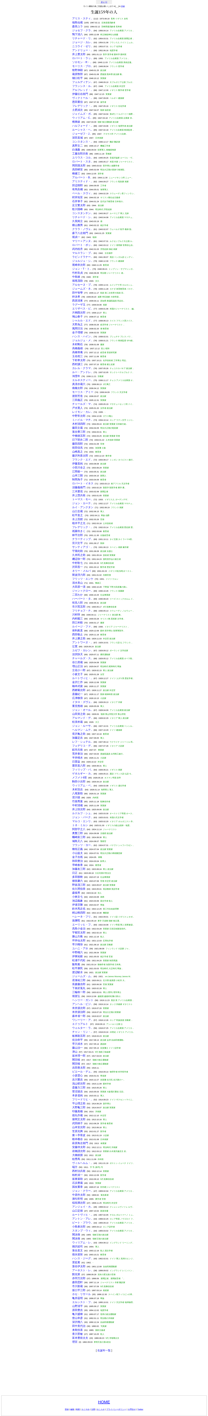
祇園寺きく (78, 531)
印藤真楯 (77, 1111)
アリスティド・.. (82, 181)
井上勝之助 (78, 638)
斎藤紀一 (77, 694)
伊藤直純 (77, 463)
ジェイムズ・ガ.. (82, 113)
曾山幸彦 (77, 1318)
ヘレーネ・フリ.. (82, 916)
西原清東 (77, 300)
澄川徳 (76, 797)
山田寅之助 (78, 713)
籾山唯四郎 (78, 912)
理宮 (74, 1341)
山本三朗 (77, 475)
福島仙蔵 (77, 22)
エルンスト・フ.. (82, 1302)
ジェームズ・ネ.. (82, 288)
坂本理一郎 (78, 1055)
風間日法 (77, 328)
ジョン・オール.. (82, 709)
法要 (93, 1409)
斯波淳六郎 (78, 574)
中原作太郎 (78, 1194)
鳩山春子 (77, 316)
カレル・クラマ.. (82, 368)
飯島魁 (76, 964)
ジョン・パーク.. (82, 817)
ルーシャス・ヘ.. (82, 129)
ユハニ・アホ (80, 948)
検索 (78, 1409)
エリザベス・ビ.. (82, 308)
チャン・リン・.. (82, 1031)
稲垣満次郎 (78, 1202)
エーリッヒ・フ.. (82, 924)
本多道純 (77, 1095)
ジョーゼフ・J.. (81, 133)
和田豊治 (77, 860)
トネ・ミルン (80, 825)
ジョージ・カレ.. (82, 42)
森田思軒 (77, 1282)
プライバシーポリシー (116, 1409)
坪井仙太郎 (78, 940)
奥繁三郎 (77, 833)
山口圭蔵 (77, 511)
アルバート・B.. (81, 177)
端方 (74, 1166)
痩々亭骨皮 (78, 1135)
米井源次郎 (78, 1008)
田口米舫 (77, 622)
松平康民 (77, 968)
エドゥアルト (80, 1023)
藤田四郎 (77, 443)
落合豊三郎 (78, 431)
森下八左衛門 (80, 233)
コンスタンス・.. (82, 141)
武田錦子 (77, 1123)
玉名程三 (77, 356)
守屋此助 (77, 550)
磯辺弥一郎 (78, 558)
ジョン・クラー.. (82, 1190)
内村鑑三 (77, 618)
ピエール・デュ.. (82, 1071)
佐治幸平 (77, 1039)
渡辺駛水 (77, 972)
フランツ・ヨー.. (82, 845)
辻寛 (74, 646)
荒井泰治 (77, 753)
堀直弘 (76, 996)
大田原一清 (78, 586)
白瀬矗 (76, 149)
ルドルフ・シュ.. (82, 813)
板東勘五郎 (78, 1035)
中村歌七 (77, 562)
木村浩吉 (78, 789)
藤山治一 (77, 1047)
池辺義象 (77, 900)
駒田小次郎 (78, 781)
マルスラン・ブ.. (82, 252)
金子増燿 (77, 332)
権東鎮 (76, 121)
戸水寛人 (77, 407)
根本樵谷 (77, 1139)
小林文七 (77, 896)
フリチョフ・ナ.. (82, 610)
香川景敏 (77, 1333)
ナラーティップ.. (82, 539)
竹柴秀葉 (77, 801)
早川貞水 (77, 1043)
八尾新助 (77, 793)
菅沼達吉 (77, 1091)
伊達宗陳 (77, 904)
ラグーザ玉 (78, 304)
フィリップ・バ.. (82, 769)
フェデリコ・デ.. (82, 745)
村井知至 (77, 197)
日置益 (76, 761)
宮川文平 (77, 543)
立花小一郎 (78, 670)
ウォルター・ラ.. (82, 1027)
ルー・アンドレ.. (82, 372)
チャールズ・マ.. (82, 403)
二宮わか (77, 594)
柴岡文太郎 (78, 1119)
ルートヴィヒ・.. (82, 678)
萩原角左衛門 (80, 1143)
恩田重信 (77, 101)
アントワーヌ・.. (82, 642)
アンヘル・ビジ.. (82, 1004)
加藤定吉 (77, 737)
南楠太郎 (77, 388)
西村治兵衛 (78, 1170)
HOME (104, 1402)
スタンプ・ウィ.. (82, 1230)
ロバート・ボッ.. (82, 244)
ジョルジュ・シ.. (82, 260)
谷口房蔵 (77, 662)
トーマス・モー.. (82, 499)
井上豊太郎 (78, 54)
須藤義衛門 (78, 487)
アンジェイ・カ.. (82, 1206)
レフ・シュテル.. (82, 741)
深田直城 (77, 137)
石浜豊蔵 (77, 1182)
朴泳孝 (76, 296)
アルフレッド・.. (82, 89)
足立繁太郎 (78, 205)
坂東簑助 (77, 1178)
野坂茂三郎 (78, 884)
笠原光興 (77, 1131)
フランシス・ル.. (82, 86)
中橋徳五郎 (78, 435)
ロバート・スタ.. (82, 161)
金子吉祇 (77, 857)
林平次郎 (77, 535)
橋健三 (76, 173)
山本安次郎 (78, 1127)
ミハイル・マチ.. (82, 419)
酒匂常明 (77, 1198)
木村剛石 (77, 344)
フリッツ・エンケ (82, 578)
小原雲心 (77, 1075)
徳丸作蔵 (77, 1115)
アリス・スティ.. (82, 18)
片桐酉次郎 (78, 312)
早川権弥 (77, 944)
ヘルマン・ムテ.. (82, 729)
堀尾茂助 (77, 280)
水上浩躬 (77, 519)
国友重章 (77, 1186)
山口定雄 (77, 1210)
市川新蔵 (77, 1286)
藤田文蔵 (77, 427)
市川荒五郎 (78, 606)
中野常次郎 (78, 415)
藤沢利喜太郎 (80, 455)
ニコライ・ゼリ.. (82, 46)
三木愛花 (77, 491)
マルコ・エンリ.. (82, 821)
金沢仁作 (77, 682)
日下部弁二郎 (80, 439)
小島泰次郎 (78, 1226)
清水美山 (77, 582)
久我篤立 (77, 221)
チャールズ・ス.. (82, 658)
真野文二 (77, 145)
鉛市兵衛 (77, 749)
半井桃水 (77, 757)
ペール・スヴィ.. (82, 193)
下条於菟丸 (78, 988)
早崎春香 (77, 864)
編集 (72, 1409)
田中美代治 (78, 1325)
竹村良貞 (77, 272)
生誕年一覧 (104, 1350)
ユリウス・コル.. (82, 157)
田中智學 (77, 292)
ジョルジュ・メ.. (82, 340)
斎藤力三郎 (78, 1087)
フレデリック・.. (82, 105)
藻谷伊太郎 (78, 1266)
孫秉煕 (76, 920)
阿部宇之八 (78, 829)
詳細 (123, 6)
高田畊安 (77, 169)
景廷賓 (76, 1262)
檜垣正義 (77, 849)
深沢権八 (77, 1321)
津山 (74, 1051)
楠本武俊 (77, 686)
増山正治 (77, 666)
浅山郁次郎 (78, 1083)
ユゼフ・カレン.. (82, 650)
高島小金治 (78, 928)
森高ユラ (77, 26)
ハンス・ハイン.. (82, 336)
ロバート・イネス (82, 483)
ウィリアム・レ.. (82, 1242)
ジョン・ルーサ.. (82, 725)
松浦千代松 (78, 960)
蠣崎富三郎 (78, 837)
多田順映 (77, 876)
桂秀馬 (76, 1159)
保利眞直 (77, 630)
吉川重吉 (77, 1079)
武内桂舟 (77, 248)
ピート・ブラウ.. (82, 1222)
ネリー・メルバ (81, 570)
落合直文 (77, 1250)
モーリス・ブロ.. (82, 66)
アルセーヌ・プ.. (82, 284)
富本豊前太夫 (80, 1337)
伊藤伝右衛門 (80, 93)
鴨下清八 (77, 34)
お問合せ (132, 1409)
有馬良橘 (77, 189)
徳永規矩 (77, 1254)
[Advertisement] (104, 1374)
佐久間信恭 (78, 888)
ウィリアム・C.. (82, 117)
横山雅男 (77, 225)
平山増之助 (78, 1103)
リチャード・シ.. (82, 217)
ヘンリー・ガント (82, 1000)
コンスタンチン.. (82, 213)
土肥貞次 (77, 109)
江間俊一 (77, 471)
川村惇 (76, 614)
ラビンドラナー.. (82, 256)
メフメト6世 (79, 777)
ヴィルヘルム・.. (82, 1163)
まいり (104, 2)
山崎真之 (77, 451)
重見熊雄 (77, 705)
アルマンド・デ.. (82, 717)
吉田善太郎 (78, 1067)
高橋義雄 (78, 348)
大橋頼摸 (77, 1155)
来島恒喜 (77, 1329)
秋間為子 (77, 479)
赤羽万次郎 (78, 1278)
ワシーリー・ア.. (82, 1019)
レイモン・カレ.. (82, 411)
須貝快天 (77, 654)
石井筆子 (77, 201)
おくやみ (86, 1409)
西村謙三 (77, 364)
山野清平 (77, 1306)
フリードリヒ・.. (82, 1099)
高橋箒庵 (77, 352)
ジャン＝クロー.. (82, 590)
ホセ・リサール (81, 1294)
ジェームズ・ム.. (82, 976)
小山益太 (77, 853)
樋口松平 (77, 78)
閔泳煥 (76, 1234)
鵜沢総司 (77, 1246)
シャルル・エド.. (82, 320)
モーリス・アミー (82, 392)
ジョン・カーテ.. (82, 503)
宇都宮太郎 (78, 932)
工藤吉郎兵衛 (80, 153)
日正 (74, 872)
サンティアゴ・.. (82, 547)
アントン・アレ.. (82, 1218)
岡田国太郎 (78, 165)
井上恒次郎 (78, 809)
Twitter (140, 1409)
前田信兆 (77, 447)
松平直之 (78, 515)
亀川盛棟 (77, 1314)
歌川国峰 (77, 209)
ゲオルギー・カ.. (82, 773)
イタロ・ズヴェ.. (82, 702)
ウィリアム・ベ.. (82, 785)
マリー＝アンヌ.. (82, 241)
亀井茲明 (77, 1298)
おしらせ (101, 1409)
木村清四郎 (78, 423)
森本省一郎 (78, 1015)
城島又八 (77, 841)
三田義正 (77, 399)
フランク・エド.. (82, 459)
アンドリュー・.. (82, 50)
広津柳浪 (77, 698)
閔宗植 (76, 1059)
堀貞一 (76, 237)
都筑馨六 (77, 880)
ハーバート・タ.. (82, 598)
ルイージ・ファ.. (82, 626)
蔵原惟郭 (77, 74)
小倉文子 (77, 674)
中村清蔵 (77, 805)
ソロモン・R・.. (82, 62)
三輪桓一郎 (78, 992)
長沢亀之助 (78, 733)
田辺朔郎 (77, 185)
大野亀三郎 (78, 1107)
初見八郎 (77, 602)
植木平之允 (78, 523)
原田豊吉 (77, 1310)
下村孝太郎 (78, 360)
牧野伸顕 (77, 70)
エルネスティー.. (82, 380)
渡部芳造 (77, 396)
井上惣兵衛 (78, 495)
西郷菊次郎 (78, 690)
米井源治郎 (78, 1012)
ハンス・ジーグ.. (82, 1258)
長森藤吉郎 (78, 984)
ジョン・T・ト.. (81, 268)
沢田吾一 (77, 566)
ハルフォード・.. (82, 125)
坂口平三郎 (78, 1290)
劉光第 (76, 1274)
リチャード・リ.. (82, 38)
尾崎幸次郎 (78, 264)
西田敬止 (77, 634)
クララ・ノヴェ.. (82, 229)
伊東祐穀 (77, 956)
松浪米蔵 (77, 721)
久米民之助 (78, 554)
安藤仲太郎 (78, 1147)
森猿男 (76, 892)
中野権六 (77, 952)
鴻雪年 (76, 376)
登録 (67, 1409)
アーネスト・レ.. (82, 1270)
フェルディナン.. (82, 82)
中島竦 (76, 276)
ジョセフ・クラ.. (82, 30)
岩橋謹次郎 (78, 1151)
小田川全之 (78, 467)
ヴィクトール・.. (82, 97)
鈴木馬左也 (78, 908)
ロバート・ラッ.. (82, 58)
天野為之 (77, 324)
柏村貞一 (77, 1174)
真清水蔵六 (78, 384)
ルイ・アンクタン (82, 507)
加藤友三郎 (78, 868)
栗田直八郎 (78, 765)
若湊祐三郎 (78, 980)
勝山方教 (77, 936)
